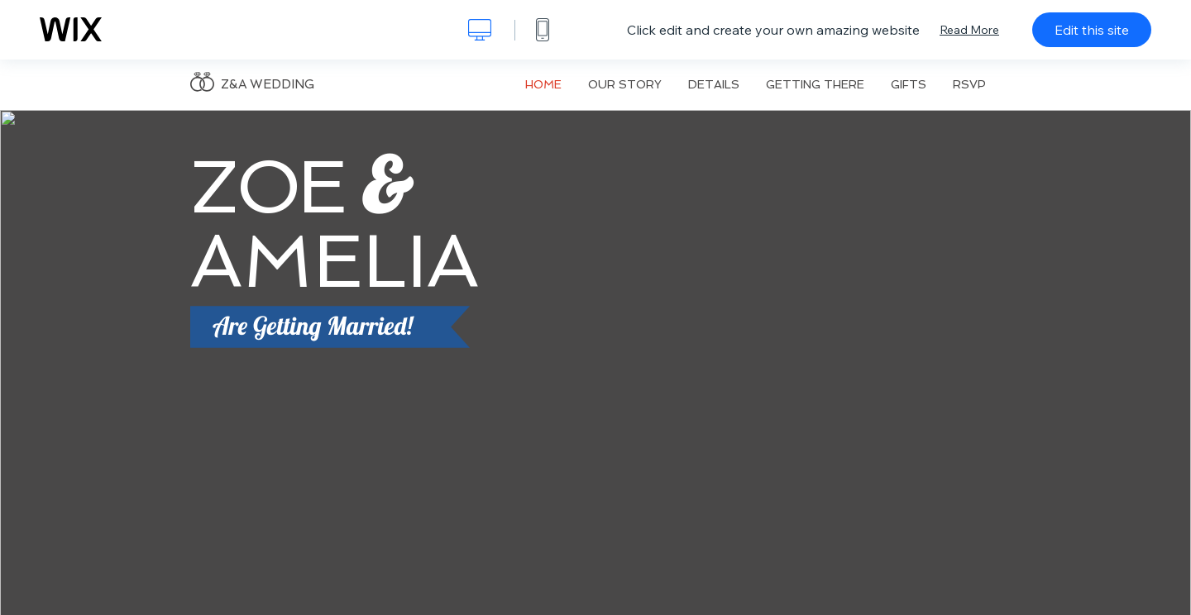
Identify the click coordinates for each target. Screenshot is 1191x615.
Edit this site (1092, 29)
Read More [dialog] (969, 29)
